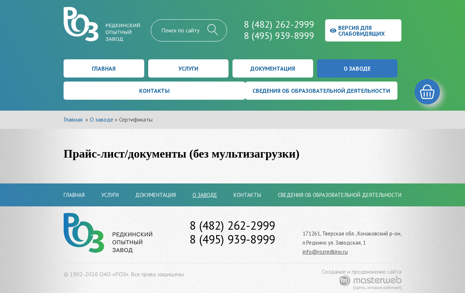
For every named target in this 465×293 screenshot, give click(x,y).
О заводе (357, 68)
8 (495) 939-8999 (279, 35)
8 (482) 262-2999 (279, 24)
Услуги (188, 68)
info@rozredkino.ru (325, 251)
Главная (104, 68)
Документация (272, 68)
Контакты (154, 90)
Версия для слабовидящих (357, 30)
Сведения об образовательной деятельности (321, 90)
